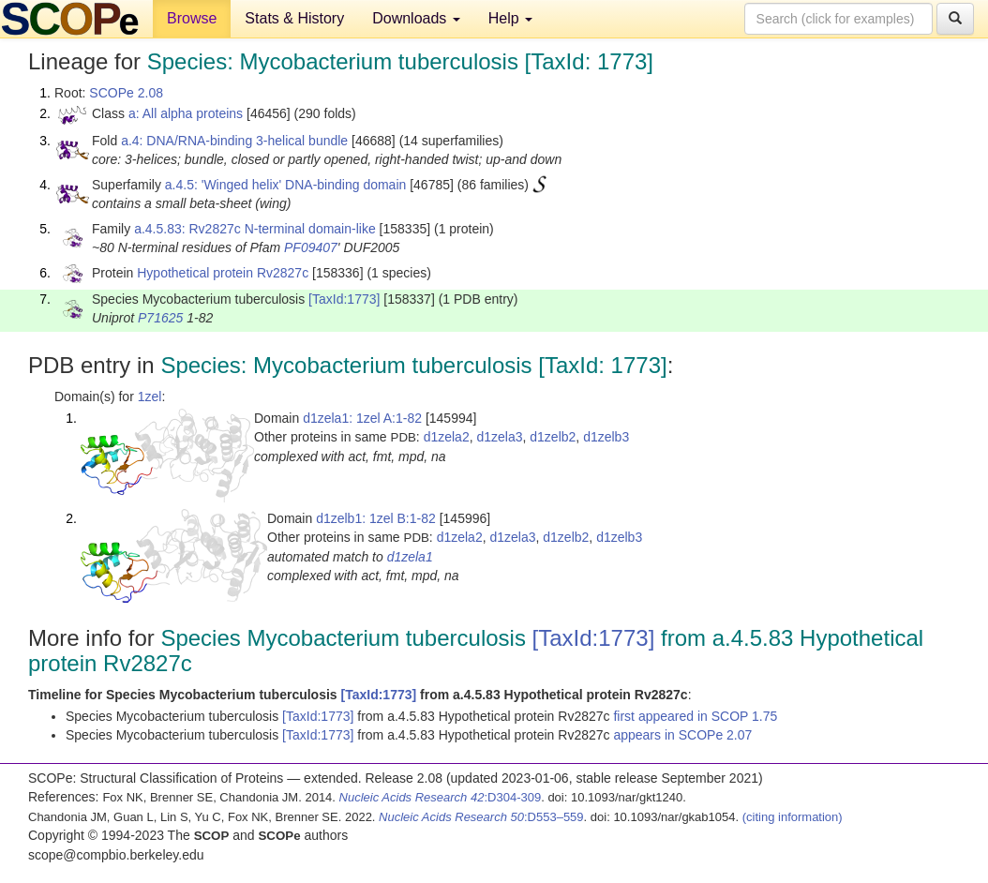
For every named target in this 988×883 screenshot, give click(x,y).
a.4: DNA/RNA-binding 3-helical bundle (234, 140)
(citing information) (792, 817)
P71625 (160, 317)
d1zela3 (499, 436)
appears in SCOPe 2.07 (682, 734)
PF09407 (310, 247)
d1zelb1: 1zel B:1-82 (376, 518)
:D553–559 (481, 817)
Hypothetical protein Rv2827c (222, 272)
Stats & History (294, 18)
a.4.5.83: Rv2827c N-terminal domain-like (255, 228)
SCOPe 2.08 (126, 92)
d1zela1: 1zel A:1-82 (362, 418)
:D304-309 (440, 797)
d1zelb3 (606, 436)
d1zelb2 (553, 436)
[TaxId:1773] (344, 299)
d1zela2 (447, 436)
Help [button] (510, 18)
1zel (150, 396)
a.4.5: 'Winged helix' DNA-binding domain (285, 184)
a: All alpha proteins (185, 113)
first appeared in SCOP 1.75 (695, 716)
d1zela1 (410, 556)
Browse (192, 18)
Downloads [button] (416, 18)
